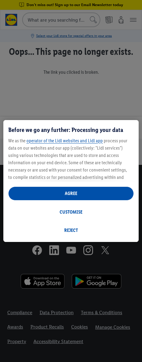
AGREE (71, 193)
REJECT (71, 230)
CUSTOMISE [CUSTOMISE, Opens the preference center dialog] (71, 212)
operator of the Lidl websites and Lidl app (64, 141)
